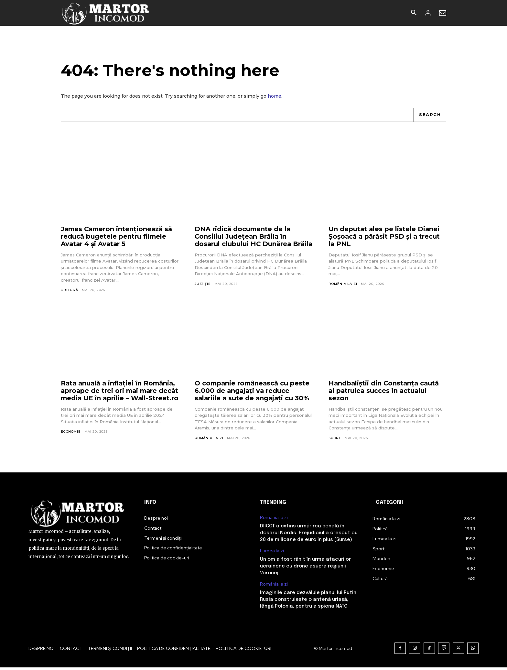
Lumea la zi (272, 553)
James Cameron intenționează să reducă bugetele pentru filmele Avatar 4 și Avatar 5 (118, 236)
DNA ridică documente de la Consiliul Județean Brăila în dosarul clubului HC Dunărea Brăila (243, 240)
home (274, 96)
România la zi (343, 284)
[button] (413, 13)
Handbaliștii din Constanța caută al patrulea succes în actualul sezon (385, 392)
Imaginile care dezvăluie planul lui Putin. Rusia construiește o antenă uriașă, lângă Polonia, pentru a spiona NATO (309, 602)
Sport (335, 439)
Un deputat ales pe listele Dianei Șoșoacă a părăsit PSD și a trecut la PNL (385, 236)
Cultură (69, 290)
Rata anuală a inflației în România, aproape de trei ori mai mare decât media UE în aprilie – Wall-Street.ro (119, 396)
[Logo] (106, 13)
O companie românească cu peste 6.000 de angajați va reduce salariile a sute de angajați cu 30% (253, 392)
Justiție (202, 291)
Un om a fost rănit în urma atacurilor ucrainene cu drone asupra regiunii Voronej (305, 568)
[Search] (429, 115)
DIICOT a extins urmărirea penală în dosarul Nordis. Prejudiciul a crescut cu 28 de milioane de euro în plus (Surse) (309, 535)
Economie (71, 440)
